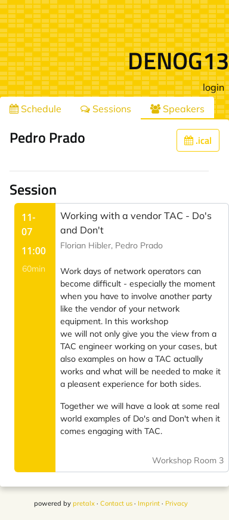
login (213, 87)
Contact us (116, 503)
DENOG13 (178, 60)
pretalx (84, 503)
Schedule (35, 109)
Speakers (177, 109)
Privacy (176, 503)
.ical (198, 140)
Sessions (106, 109)
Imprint (149, 503)
